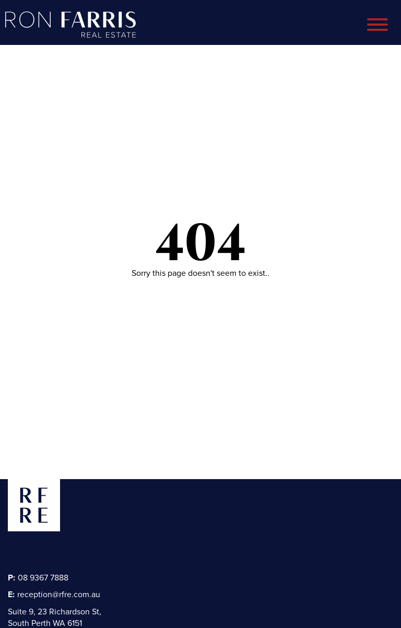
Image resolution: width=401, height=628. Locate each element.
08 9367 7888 (38, 578)
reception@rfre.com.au (54, 594)
